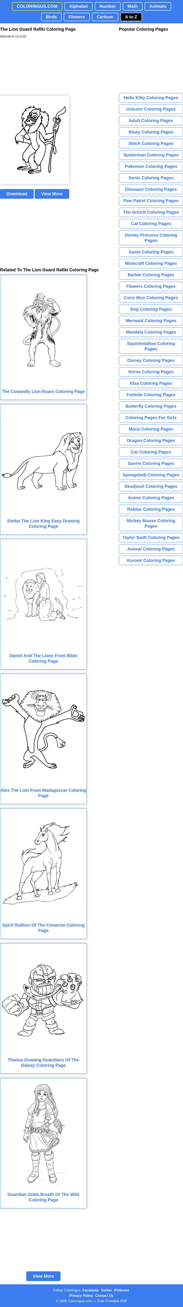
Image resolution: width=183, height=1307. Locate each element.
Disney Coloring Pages (151, 360)
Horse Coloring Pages (151, 371)
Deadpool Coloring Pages (151, 486)
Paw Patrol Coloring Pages (151, 200)
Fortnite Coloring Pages (151, 394)
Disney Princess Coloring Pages (151, 238)
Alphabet (78, 6)
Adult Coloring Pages (151, 120)
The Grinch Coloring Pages (151, 212)
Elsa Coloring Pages (151, 383)
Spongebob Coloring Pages (151, 474)
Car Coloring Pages (151, 452)
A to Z (131, 16)
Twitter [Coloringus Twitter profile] (106, 1290)
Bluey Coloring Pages (151, 132)
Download (17, 193)
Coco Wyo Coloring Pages (151, 297)
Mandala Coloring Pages (151, 332)
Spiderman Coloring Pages (151, 155)
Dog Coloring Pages (151, 309)
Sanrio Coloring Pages (151, 463)
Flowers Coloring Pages (151, 286)
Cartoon (105, 16)
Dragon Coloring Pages (151, 440)
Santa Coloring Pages (151, 252)
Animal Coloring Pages (151, 549)
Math (132, 6)
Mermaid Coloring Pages (151, 320)
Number (108, 6)
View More (52, 193)
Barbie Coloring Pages (151, 274)
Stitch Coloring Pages (150, 143)
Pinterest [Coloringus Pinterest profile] (121, 1290)
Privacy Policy (81, 1295)
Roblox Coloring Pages (151, 509)
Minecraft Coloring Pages (151, 263)
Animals (157, 6)
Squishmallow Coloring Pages (151, 346)
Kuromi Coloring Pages (151, 560)
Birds (51, 16)
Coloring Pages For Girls (150, 417)
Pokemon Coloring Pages (151, 166)
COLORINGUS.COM (37, 6)
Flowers (77, 16)
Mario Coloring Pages (151, 429)
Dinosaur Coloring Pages (151, 189)
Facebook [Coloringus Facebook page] (91, 1290)
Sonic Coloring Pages (151, 177)
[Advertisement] (32, 67)
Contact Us (104, 1295)
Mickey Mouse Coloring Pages (151, 523)
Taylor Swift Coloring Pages (151, 537)
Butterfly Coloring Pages (151, 406)
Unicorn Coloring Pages (151, 109)
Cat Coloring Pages (151, 223)
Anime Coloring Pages (151, 497)
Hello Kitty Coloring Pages (151, 97)
